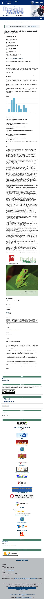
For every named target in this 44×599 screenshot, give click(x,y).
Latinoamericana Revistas (22, 530)
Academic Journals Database (22, 492)
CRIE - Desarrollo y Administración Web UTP (23, 597)
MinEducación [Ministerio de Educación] (28, 579)
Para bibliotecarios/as (5, 415)
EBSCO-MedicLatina (22, 451)
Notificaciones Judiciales (22, 591)
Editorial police (5, 541)
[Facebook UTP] (17, 560)
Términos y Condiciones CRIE (15, 594)
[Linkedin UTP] (25, 560)
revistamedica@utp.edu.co (9, 570)
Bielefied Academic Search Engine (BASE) (22, 515)
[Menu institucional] (2, 3)
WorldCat (22, 507)
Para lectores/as (5, 412)
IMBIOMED (22, 458)
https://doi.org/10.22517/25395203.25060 (15, 58)
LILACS (22, 438)
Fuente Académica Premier (22, 522)
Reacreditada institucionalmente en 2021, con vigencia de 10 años (26, 578)
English (3, 378)
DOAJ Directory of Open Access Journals (22, 472)
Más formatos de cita (10, 323)
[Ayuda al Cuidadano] (27, 560)
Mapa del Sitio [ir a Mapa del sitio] (22, 595)
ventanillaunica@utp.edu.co (30, 587)
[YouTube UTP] (21, 560)
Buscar (41, 18)
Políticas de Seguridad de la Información (27, 594)
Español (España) (5, 380)
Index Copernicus (22, 465)
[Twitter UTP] (19, 560)
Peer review (4, 543)
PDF (8, 300)
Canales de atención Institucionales (22, 589)
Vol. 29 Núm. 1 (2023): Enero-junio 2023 (13, 329)
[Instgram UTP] (23, 560)
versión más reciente (32, 26)
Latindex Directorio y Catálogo (22, 445)
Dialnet (22, 485)
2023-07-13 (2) (8, 312)
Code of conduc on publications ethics (9, 545)
